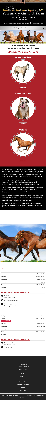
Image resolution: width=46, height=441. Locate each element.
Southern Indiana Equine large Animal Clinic (14, 28)
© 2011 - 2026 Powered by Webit (10, 395)
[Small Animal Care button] (23, 108)
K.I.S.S (23, 387)
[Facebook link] (23, 360)
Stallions (23, 390)
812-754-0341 (23, 19)
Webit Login (23, 397)
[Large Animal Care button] (23, 71)
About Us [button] (22, 376)
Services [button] (22, 379)
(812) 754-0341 (23, 369)
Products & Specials (23, 384)
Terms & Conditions (39, 395)
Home (23, 373)
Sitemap (29, 395)
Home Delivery (23, 382)
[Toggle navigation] (43, 28)
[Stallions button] (23, 144)
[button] (3, 42)
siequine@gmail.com (37, 24)
